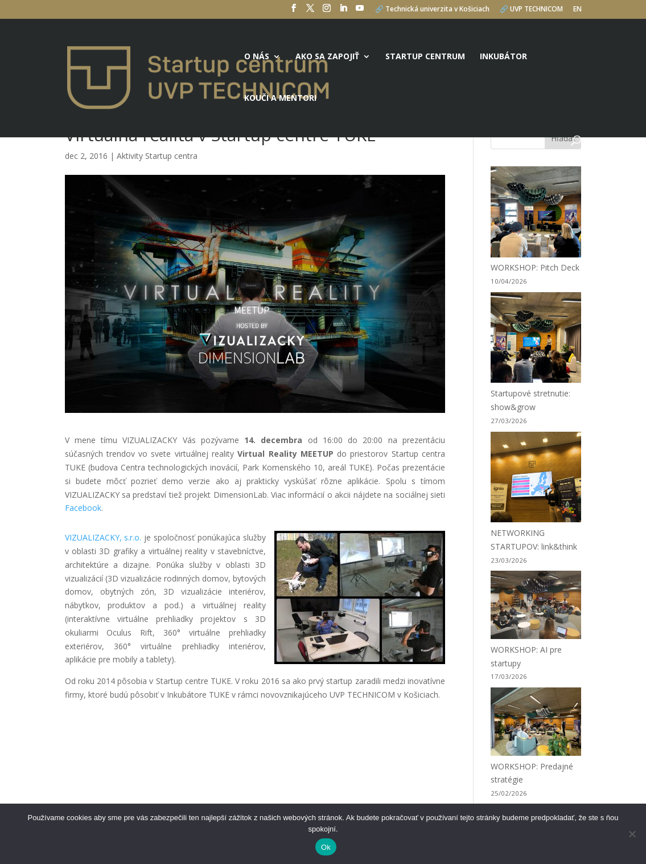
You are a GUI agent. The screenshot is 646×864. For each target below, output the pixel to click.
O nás (256, 57)
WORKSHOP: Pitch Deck (535, 267)
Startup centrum (425, 57)
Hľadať (563, 138)
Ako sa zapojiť (327, 57)
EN (577, 10)
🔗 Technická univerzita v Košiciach (432, 10)
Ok (326, 847)
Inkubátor (503, 57)
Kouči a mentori (280, 98)
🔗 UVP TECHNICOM (531, 10)
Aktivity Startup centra (157, 155)
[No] (631, 834)
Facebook (83, 507)
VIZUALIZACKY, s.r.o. (103, 537)
